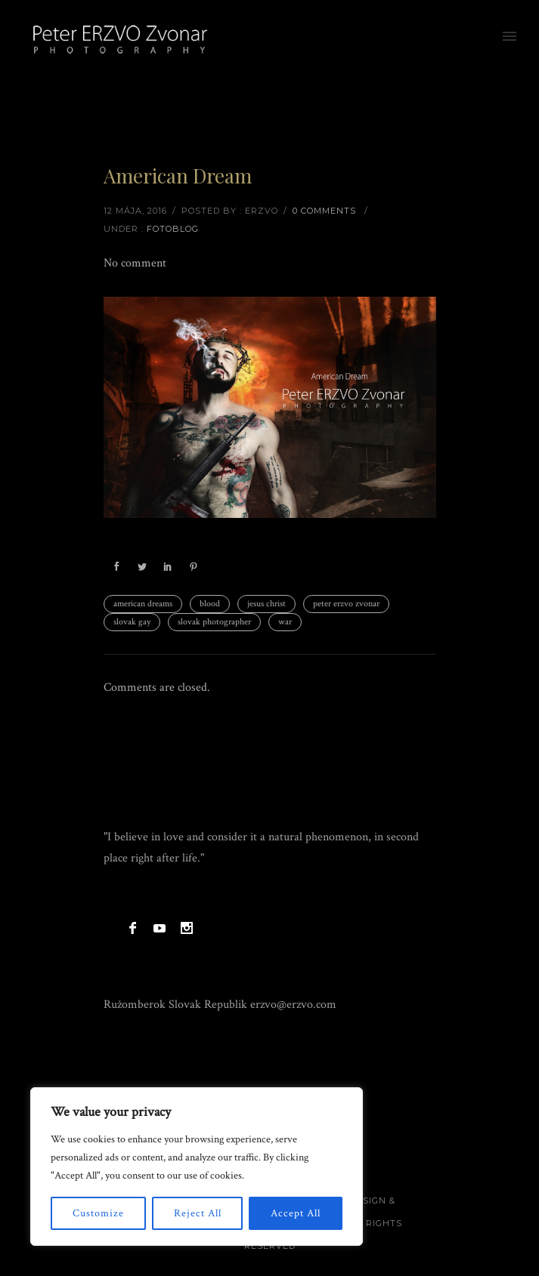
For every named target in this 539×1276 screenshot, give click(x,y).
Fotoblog (173, 228)
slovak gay (131, 621)
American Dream (178, 175)
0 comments (324, 210)
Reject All (197, 1213)
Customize (98, 1213)
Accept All (296, 1213)
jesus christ (266, 603)
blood (210, 603)
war (285, 621)
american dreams (142, 603)
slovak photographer (214, 621)
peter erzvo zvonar (346, 603)
